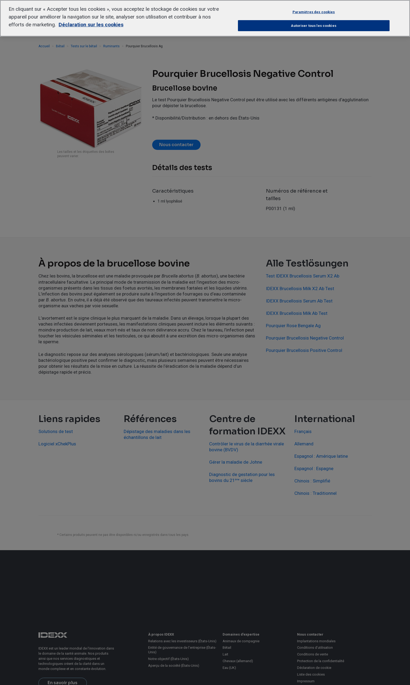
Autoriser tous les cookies (313, 26)
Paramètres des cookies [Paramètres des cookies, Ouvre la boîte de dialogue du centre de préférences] (314, 12)
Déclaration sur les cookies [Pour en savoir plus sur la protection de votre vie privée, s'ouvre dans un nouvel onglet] (91, 24)
